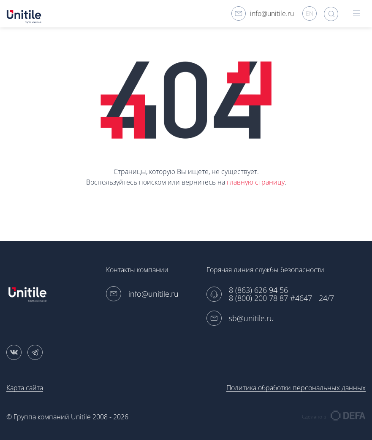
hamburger (356, 13)
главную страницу (256, 182)
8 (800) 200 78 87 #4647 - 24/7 (281, 298)
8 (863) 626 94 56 (258, 290)
